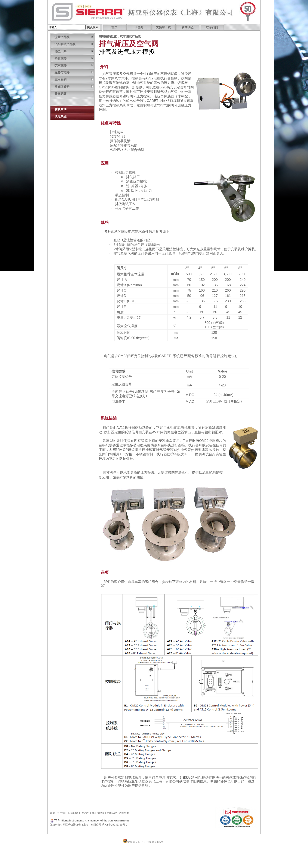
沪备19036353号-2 (114, 824)
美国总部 (61, 93)
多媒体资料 (74, 86)
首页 (114, 27)
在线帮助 (61, 109)
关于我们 (62, 812)
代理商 (138, 27)
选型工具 (74, 51)
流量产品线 (74, 37)
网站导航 (124, 812)
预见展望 (61, 116)
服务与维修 (74, 72)
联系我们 (212, 27)
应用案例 (74, 79)
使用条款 (112, 812)
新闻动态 (188, 27)
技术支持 (74, 65)
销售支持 (74, 58)
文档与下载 (163, 27)
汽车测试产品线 (74, 44)
